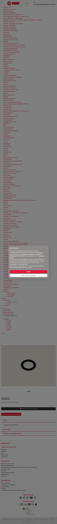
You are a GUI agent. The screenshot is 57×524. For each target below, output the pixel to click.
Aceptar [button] (28, 271)
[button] (46, 248)
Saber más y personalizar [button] (28, 275)
